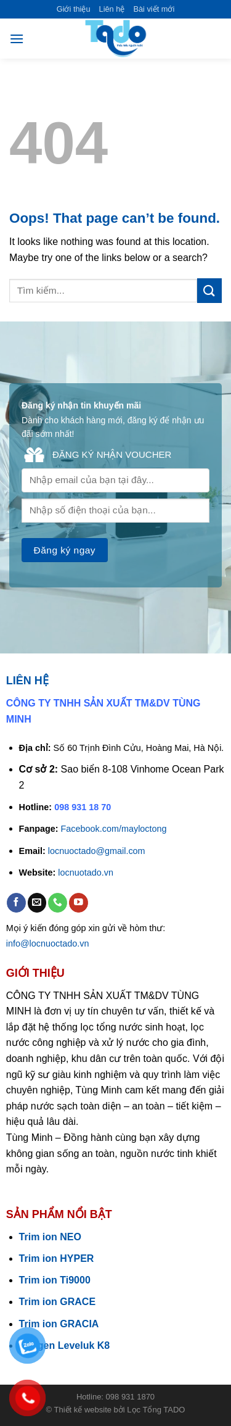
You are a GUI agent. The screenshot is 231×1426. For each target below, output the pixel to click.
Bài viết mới (153, 9)
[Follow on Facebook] (16, 902)
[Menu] (16, 38)
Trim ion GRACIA (59, 1324)
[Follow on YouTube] (78, 902)
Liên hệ (112, 9)
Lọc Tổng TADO (156, 1409)
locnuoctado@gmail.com (96, 851)
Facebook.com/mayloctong (114, 829)
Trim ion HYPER (56, 1258)
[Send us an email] (37, 902)
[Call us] (57, 902)
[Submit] (209, 290)
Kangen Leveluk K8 (64, 1345)
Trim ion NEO (50, 1237)
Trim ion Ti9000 (55, 1280)
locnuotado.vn (85, 872)
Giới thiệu (74, 9)
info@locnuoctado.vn (47, 943)
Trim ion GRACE (57, 1301)
